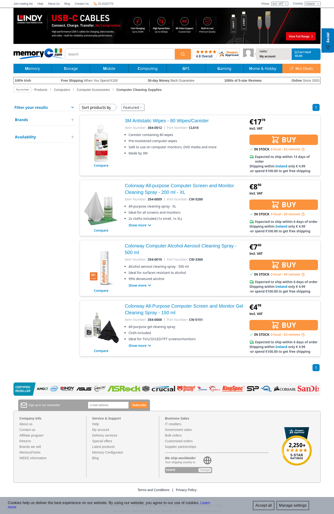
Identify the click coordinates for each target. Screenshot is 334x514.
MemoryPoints (29, 452)
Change (205, 470)
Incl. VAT (279, 3)
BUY (283, 139)
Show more (140, 225)
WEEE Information (33, 458)
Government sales (178, 430)
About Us (54, 3)
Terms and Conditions (153, 490)
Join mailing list (23, 3)
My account (268, 56)
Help (40, 3)
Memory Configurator (107, 452)
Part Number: (177, 127)
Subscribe (139, 405)
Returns (25, 441)
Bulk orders (173, 435)
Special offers (102, 441)
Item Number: (136, 127)
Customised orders (179, 441)
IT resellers (173, 424)
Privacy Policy (186, 490)
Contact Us (82, 3)
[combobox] (120, 54)
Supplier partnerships (180, 447)
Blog (67, 3)
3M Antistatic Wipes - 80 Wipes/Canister (167, 120)
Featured (133, 107)
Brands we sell (30, 447)
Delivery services (104, 435)
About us (25, 424)
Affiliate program (31, 435)
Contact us (27, 430)
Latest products (103, 447)
